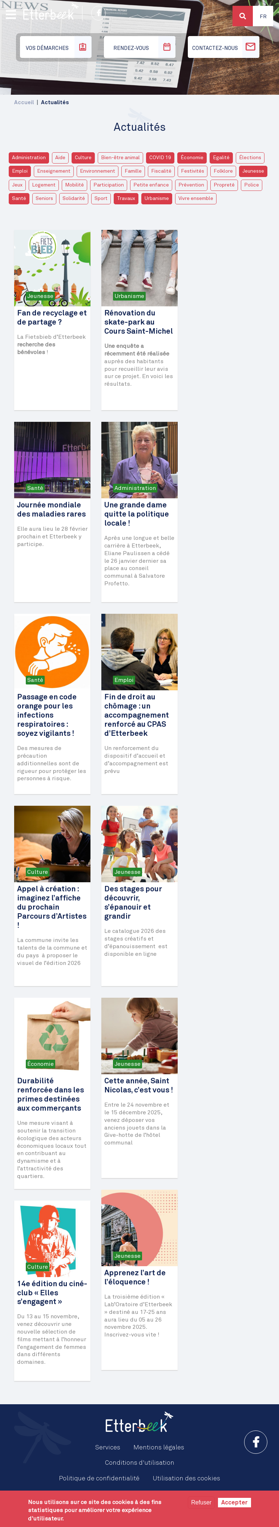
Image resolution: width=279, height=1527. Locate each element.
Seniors (44, 198)
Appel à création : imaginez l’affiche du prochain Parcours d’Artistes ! (51, 908)
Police (251, 185)
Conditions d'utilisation (139, 1463)
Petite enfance (151, 185)
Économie (192, 157)
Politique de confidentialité (99, 1478)
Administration (29, 157)
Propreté (224, 185)
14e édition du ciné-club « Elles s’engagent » (52, 1293)
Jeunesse (253, 171)
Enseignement (53, 171)
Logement (44, 185)
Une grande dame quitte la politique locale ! (136, 514)
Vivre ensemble (195, 198)
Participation (108, 185)
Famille (133, 171)
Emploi (20, 171)
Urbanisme (157, 198)
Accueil (24, 102)
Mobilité (74, 185)
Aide (60, 157)
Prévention (191, 185)
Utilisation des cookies (186, 1478)
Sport (101, 198)
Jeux (17, 185)
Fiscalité (161, 171)
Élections (250, 157)
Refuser (201, 1502)
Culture (83, 157)
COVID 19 (160, 157)
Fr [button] (263, 16)
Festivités (192, 171)
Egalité (221, 157)
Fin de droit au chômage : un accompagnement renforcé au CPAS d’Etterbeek (136, 716)
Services (107, 1447)
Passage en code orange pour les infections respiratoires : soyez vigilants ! (47, 716)
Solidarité (73, 198)
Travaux (126, 198)
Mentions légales (158, 1447)
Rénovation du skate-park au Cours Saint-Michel (138, 322)
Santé (19, 198)
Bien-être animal (120, 157)
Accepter (234, 1503)
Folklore (223, 171)
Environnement (97, 171)
